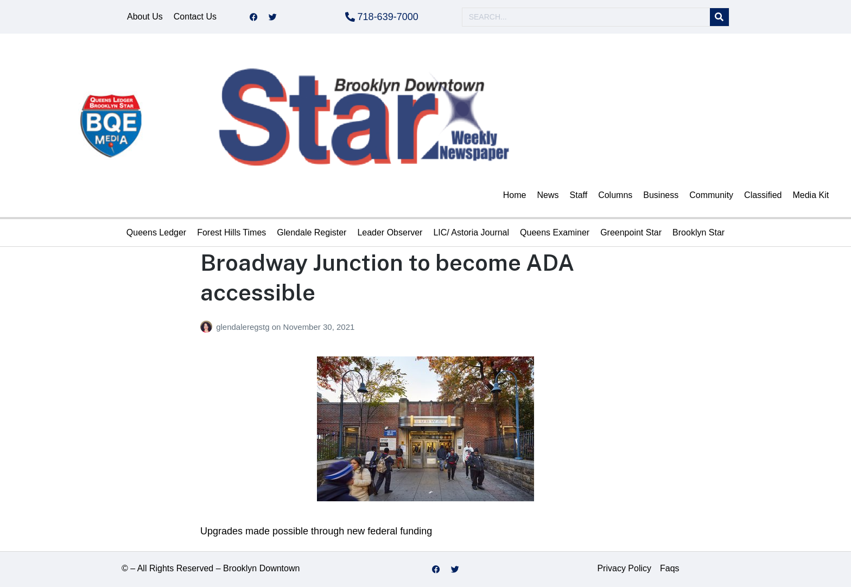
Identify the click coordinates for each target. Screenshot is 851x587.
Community (711, 195)
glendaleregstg (244, 326)
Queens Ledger (156, 232)
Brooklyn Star (698, 232)
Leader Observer (389, 232)
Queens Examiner (554, 232)
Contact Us (195, 16)
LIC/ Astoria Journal (471, 232)
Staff (579, 195)
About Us (145, 16)
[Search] (719, 17)
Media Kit (810, 195)
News (548, 195)
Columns (615, 195)
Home (514, 195)
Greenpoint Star (631, 232)
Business (660, 195)
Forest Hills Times (231, 232)
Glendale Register (311, 232)
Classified (763, 195)
